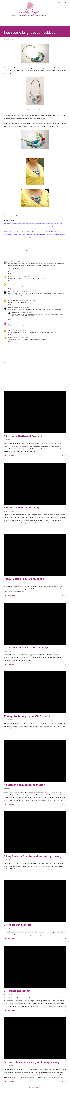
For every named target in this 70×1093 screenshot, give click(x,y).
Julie (9, 261)
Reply (9, 273)
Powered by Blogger (35, 1087)
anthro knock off (12, 251)
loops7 (38, 1089)
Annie (9, 323)
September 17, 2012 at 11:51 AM (21, 307)
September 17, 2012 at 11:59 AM (19, 323)
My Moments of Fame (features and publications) (31, 22)
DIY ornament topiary (17, 990)
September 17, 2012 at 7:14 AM (27, 300)
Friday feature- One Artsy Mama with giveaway (33, 856)
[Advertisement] (35, 375)
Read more (63, 455)
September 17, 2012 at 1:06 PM (18, 330)
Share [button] (63, 251)
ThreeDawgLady (11, 276)
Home (5, 22)
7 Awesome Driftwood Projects (23, 436)
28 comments (11, 873)
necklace (22, 251)
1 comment (11, 455)
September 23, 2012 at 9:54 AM (25, 312)
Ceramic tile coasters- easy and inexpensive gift (33, 1062)
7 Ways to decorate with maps (22, 507)
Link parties (50, 22)
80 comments (11, 595)
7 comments (11, 1081)
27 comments (11, 938)
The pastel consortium (35, 110)
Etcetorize (10, 307)
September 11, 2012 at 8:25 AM (23, 276)
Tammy (9, 291)
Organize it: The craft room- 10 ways (26, 647)
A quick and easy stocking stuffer (24, 784)
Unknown (10, 284)
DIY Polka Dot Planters (17, 924)
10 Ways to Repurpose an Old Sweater (27, 716)
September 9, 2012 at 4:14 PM (18, 261)
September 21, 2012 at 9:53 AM (20, 337)
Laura (9, 330)
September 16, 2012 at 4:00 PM (20, 284)
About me (12, 22)
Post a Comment (12, 527)
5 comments (11, 664)
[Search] (60, 2)
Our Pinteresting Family (13, 300)
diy (18, 251)
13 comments (11, 1010)
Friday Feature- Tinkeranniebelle (24, 579)
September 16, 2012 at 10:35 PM (20, 291)
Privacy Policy (60, 22)
